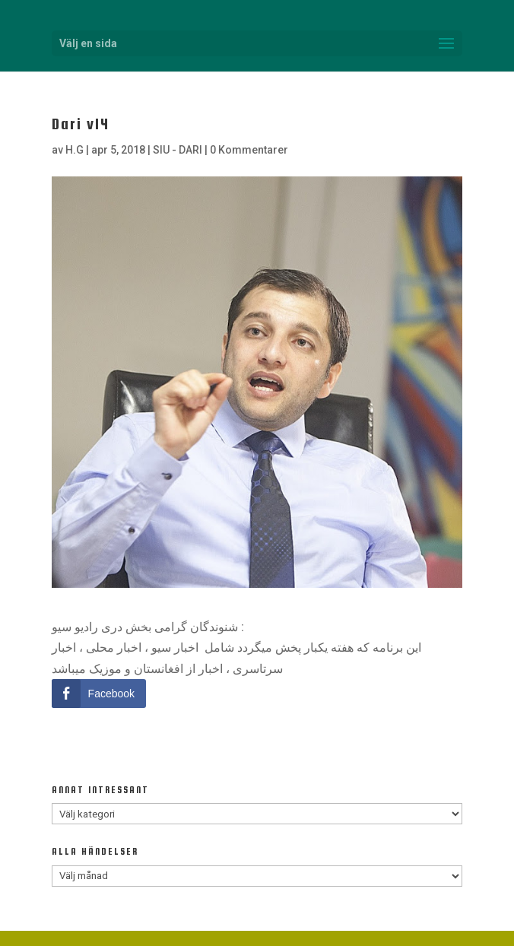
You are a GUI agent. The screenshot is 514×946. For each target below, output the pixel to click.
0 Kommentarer (249, 150)
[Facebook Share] (99, 693)
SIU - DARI (177, 150)
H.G (74, 150)
